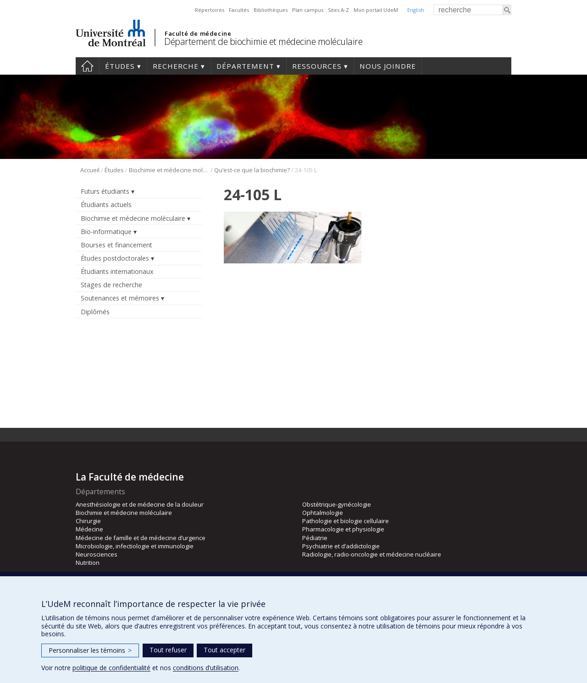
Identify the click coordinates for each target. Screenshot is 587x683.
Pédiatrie (314, 538)
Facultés (239, 9)
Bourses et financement (116, 244)
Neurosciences (96, 554)
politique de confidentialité (111, 667)
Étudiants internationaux (117, 271)
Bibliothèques (271, 9)
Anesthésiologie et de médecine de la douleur (140, 504)
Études (120, 66)
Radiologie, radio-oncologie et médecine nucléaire (371, 554)
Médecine (89, 529)
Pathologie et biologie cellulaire (345, 521)
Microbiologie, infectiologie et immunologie (135, 546)
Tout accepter (224, 649)
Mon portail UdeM (376, 9)
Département (245, 66)
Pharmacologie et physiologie (343, 529)
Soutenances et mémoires (120, 298)
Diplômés (95, 311)
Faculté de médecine (198, 33)
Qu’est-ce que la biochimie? (252, 170)
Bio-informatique (106, 231)
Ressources (317, 66)
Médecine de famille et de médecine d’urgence (140, 538)
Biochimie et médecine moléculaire (169, 170)
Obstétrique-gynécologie (336, 504)
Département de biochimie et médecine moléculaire (263, 41)
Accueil (87, 66)
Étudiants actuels (106, 204)
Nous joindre (388, 66)
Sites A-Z (338, 9)
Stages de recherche (111, 284)
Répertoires (209, 9)
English (415, 9)
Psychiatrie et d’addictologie (341, 546)
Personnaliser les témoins (90, 650)
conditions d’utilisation (205, 667)
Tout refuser (168, 649)
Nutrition (88, 562)
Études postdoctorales (115, 258)
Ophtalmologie (322, 512)
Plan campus (307, 9)
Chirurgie (88, 521)
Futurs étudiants (105, 191)
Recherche (176, 66)
